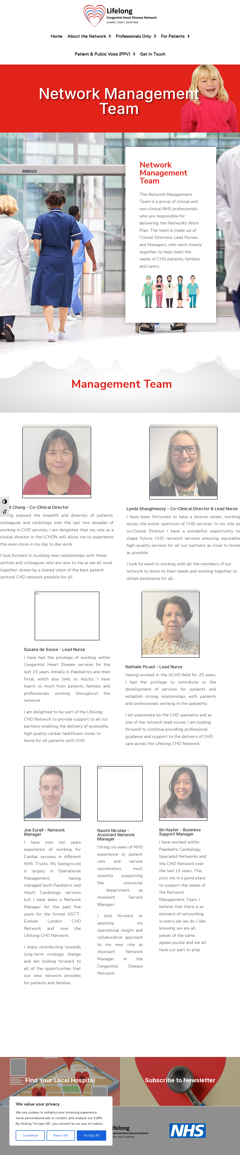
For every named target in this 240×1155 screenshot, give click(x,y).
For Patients (173, 36)
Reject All (60, 1135)
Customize (30, 1135)
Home (56, 36)
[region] (60, 1121)
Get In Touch (152, 54)
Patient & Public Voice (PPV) (102, 54)
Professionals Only (133, 36)
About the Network (87, 36)
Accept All (91, 1135)
